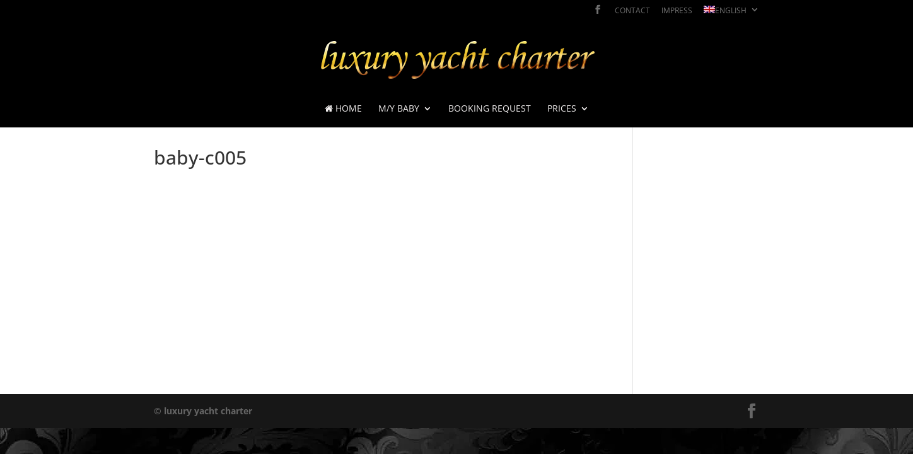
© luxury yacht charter (203, 411)
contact (632, 11)
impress (676, 11)
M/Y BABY (398, 109)
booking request (489, 109)
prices (561, 109)
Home (343, 109)
